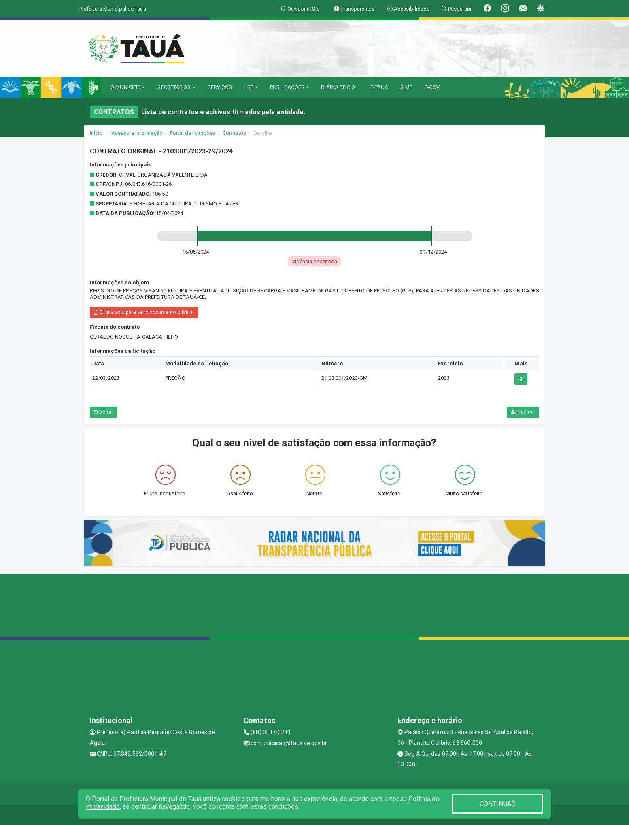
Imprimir (523, 412)
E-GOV (432, 87)
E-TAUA (379, 87)
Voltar (103, 412)
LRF (251, 87)
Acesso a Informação (137, 133)
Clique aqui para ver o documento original (144, 312)
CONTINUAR (497, 804)
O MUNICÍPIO (127, 87)
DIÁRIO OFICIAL (339, 87)
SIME (406, 87)
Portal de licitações (192, 133)
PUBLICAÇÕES (289, 87)
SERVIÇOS (220, 87)
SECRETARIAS (176, 87)
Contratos (234, 133)
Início (96, 133)
